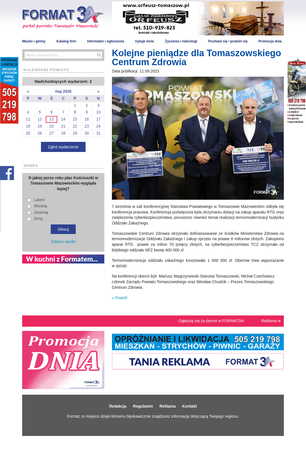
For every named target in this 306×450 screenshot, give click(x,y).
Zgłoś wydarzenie (63, 147)
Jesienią (41, 212)
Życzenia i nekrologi (181, 41)
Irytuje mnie (144, 41)
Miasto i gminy (33, 41)
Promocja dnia (270, 41)
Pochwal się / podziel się (227, 41)
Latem (39, 199)
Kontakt (189, 406)
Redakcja (117, 406)
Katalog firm (66, 41)
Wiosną (40, 206)
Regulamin (143, 406)
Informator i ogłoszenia (105, 41)
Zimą (38, 218)
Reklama (168, 406)
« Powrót (119, 298)
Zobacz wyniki (63, 241)
